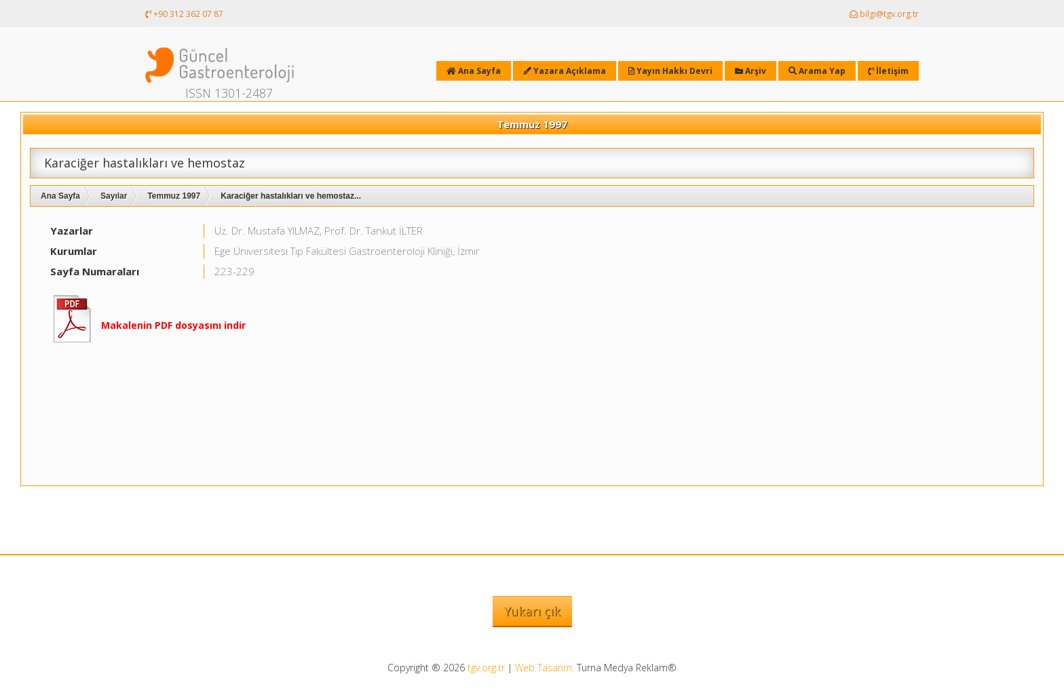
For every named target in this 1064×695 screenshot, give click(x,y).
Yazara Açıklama (564, 71)
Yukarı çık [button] (532, 611)
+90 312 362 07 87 (184, 14)
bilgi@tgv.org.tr (884, 14)
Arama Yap (817, 71)
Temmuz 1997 (173, 196)
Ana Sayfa (60, 196)
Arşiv (750, 71)
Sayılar (113, 196)
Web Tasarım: (544, 667)
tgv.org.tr (486, 667)
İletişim (888, 71)
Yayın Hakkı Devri (670, 71)
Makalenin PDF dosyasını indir (173, 325)
